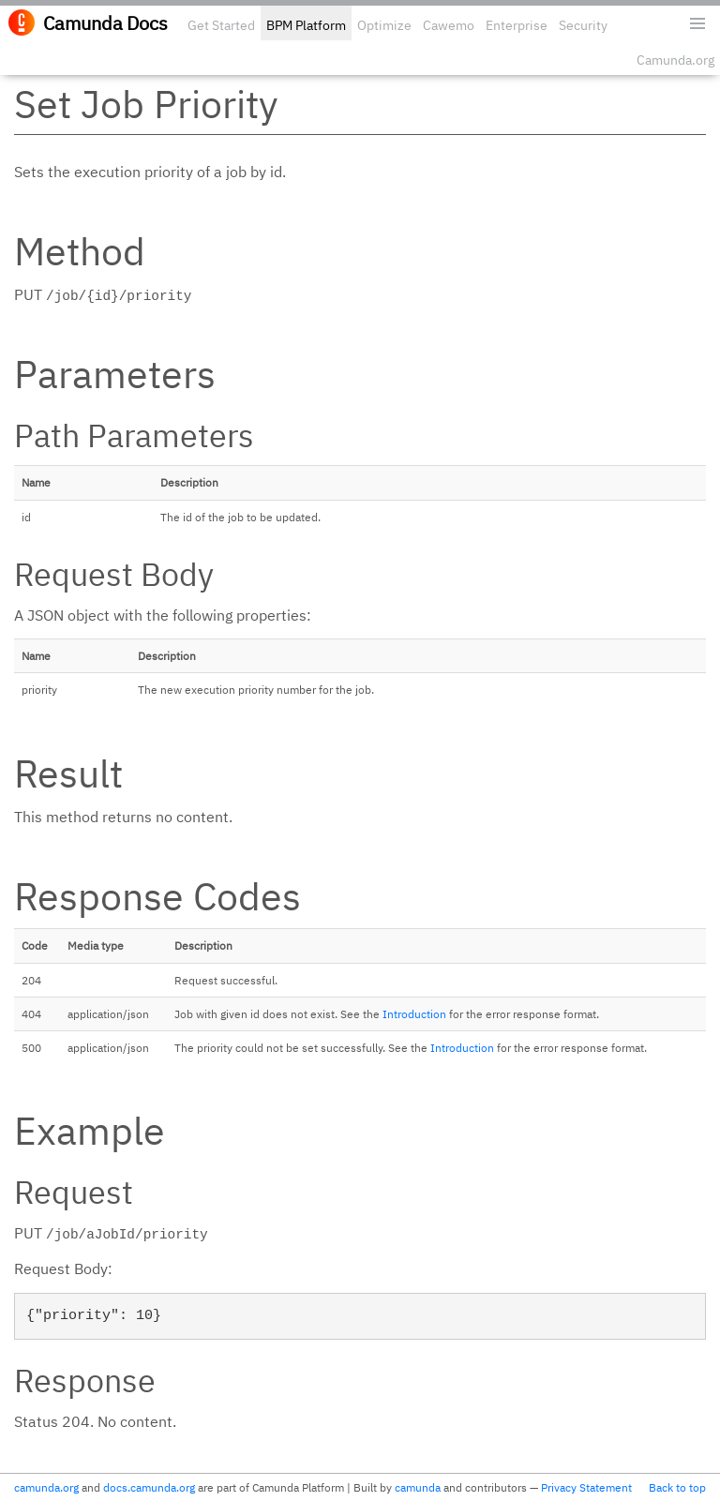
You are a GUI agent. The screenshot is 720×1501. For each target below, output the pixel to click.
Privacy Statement (586, 1487)
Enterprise (517, 25)
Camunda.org (675, 60)
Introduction (414, 1014)
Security (583, 25)
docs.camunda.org (149, 1487)
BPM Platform (306, 25)
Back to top (677, 1487)
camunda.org (46, 1487)
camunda (418, 1487)
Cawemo (448, 25)
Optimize (384, 25)
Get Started (221, 25)
